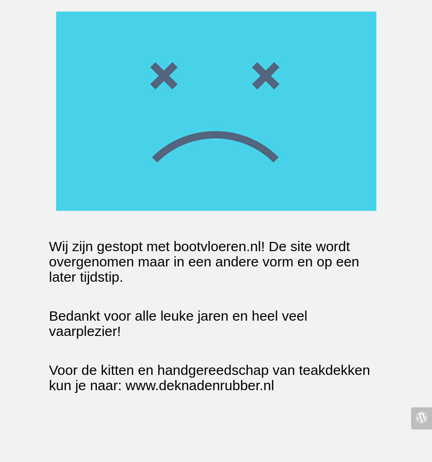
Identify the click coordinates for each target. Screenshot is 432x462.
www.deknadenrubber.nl (200, 385)
